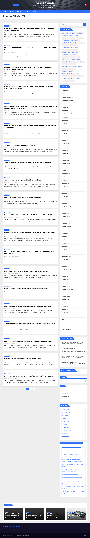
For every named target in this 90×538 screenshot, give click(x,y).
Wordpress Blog (66, 412)
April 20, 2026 (51, 517)
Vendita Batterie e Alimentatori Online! (71, 447)
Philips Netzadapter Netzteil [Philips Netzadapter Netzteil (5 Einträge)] (68, 78)
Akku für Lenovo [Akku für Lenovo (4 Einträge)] (65, 47)
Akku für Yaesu (65, 309)
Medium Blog (65, 436)
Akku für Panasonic (66, 256)
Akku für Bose (65, 123)
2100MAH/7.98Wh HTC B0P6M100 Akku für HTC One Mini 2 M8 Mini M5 (27, 162)
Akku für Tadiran (66, 286)
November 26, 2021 (9, 182)
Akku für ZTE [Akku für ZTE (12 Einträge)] (73, 56)
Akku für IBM (65, 190)
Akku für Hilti (65, 170)
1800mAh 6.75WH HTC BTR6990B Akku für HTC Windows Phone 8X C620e (29, 215)
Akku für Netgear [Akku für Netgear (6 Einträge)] (65, 54)
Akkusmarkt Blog (66, 430)
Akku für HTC (6, 45)
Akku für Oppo (65, 249)
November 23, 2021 (9, 199)
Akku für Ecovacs (66, 147)
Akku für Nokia (65, 246)
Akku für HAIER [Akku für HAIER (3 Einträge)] (65, 42)
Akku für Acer (65, 90)
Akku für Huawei (66, 183)
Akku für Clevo (65, 130)
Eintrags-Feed (65, 393)
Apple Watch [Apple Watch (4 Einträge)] (64, 59)
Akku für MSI (65, 233)
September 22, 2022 (10, 110)
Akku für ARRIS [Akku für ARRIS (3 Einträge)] (80, 33)
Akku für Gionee (66, 160)
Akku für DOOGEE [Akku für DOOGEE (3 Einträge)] (66, 40)
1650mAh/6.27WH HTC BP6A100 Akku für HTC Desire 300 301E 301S (26, 271)
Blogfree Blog (65, 421)
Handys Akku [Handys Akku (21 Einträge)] (64, 61)
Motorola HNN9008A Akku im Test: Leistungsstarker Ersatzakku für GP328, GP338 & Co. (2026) (73, 364)
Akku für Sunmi (65, 279)
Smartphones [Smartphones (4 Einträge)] (71, 80)
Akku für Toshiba (66, 296)
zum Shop (11, 11)
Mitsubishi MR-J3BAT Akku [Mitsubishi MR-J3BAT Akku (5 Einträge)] (67, 73)
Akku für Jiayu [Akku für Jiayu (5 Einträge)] (65, 45)
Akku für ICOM (65, 193)
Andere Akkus (65, 322)
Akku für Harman (66, 163)
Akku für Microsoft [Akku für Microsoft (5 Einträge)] (66, 52)
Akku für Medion (66, 223)
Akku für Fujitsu (65, 150)
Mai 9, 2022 (8, 147)
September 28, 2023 (10, 32)
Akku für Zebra (65, 312)
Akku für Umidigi (66, 299)
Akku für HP (64, 176)
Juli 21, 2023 (8, 52)
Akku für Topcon (66, 292)
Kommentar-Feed (66, 396)
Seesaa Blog (65, 415)
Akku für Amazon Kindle (68, 100)
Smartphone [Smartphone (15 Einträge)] (64, 80)
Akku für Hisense (66, 173)
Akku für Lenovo (66, 216)
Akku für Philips (65, 259)
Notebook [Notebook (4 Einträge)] (77, 73)
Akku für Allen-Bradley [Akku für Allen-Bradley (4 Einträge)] (70, 33)
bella (17, 32)
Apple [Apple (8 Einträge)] (78, 56)
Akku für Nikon (65, 243)
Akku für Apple (65, 103)
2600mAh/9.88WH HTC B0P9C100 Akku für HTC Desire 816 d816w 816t (27, 306)
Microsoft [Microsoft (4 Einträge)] (82, 61)
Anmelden (64, 390)
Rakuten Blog (65, 427)
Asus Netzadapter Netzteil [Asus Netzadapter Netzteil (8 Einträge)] (74, 59)
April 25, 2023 (8, 91)
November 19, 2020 (9, 378)
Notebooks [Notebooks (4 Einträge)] (81, 76)
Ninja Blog (64, 424)
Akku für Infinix (65, 200)
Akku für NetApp (66, 239)
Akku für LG (64, 220)
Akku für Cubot (65, 137)
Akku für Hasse (65, 166)
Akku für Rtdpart (66, 266)
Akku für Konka (65, 210)
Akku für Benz (65, 110)
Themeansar (27, 535)
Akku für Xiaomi (65, 306)
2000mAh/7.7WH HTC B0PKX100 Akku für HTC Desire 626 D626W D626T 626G (30, 324)
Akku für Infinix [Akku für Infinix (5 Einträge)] (81, 42)
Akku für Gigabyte (66, 157)
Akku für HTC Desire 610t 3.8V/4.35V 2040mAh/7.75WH (22, 358)
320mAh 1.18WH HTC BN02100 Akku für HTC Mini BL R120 (23, 197)
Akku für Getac (65, 153)
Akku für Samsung (66, 269)
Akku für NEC (65, 236)
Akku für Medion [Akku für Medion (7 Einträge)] (65, 49)
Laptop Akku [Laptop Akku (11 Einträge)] (76, 61)
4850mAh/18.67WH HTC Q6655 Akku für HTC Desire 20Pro (23, 180)
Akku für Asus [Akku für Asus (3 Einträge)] (65, 35)
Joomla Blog (65, 418)
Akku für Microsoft (66, 226)
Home (85, 535)
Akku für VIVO (65, 302)
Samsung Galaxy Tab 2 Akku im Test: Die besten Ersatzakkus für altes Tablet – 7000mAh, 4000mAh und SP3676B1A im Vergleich (73, 358)
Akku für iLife (65, 196)
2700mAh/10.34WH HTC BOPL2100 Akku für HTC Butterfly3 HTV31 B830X (28, 376)
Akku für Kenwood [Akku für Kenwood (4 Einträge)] (74, 45)
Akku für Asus (65, 107)
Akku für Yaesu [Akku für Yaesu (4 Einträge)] (65, 56)
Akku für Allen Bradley (67, 97)
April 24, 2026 (10, 517)
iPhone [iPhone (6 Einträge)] (70, 61)
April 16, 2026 (72, 517)
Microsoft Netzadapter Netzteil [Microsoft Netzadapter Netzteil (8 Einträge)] (68, 64)
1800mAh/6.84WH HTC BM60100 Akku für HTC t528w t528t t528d (26, 289)
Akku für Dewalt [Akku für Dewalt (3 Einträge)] (80, 37)
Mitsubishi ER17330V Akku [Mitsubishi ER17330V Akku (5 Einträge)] (67, 71)
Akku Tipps (64, 319)
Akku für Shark (65, 273)
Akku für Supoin (66, 283)
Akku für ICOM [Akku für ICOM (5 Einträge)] (73, 42)
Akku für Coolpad (66, 133)
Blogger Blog (65, 433)
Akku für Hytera (65, 186)
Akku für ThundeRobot (67, 289)
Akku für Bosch (65, 120)
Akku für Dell (65, 140)
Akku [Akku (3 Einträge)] (63, 33)
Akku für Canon (65, 127)
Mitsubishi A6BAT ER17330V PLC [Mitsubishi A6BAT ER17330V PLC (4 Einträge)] (69, 68)
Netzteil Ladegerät (66, 329)
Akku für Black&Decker (67, 113)
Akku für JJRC (65, 203)
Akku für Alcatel (66, 94)
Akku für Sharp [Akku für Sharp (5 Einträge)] (74, 54)
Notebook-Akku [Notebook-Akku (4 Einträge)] (65, 76)
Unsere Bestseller (32, 11)
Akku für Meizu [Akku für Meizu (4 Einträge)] (74, 49)
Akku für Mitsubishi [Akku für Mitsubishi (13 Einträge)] (76, 52)
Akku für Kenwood (66, 206)
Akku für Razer (65, 263)
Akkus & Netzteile (45, 3)
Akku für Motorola (66, 229)
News (63, 332)
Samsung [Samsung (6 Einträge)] (77, 78)
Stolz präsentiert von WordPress (9, 535)
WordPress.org (65, 399)
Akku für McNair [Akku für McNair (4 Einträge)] (74, 47)
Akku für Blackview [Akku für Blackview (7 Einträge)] (74, 35)
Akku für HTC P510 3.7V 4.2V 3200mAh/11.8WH (19, 145)
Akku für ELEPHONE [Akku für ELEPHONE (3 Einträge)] (75, 40)
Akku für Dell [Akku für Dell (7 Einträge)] (72, 37)
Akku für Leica (65, 213)
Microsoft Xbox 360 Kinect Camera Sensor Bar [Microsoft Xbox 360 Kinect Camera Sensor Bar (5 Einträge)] (72, 66)
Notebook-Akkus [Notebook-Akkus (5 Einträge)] (73, 76)
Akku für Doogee (66, 143)
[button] (86, 11)
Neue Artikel (20, 11)
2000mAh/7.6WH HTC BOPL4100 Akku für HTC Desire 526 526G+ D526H (28, 341)
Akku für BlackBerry (66, 117)
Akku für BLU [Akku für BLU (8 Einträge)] (65, 37)
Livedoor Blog (65, 409)
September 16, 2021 (9, 236)
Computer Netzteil (66, 326)
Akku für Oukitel (66, 253)
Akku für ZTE (65, 316)
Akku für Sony (65, 276)
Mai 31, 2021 (8, 291)
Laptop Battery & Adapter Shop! (70, 474)
